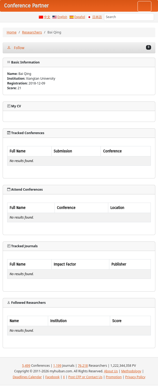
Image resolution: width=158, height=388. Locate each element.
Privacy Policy (135, 377)
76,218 (83, 365)
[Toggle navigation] (144, 6)
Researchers (32, 32)
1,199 (57, 365)
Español (79, 17)
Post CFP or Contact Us (85, 377)
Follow (79, 47)
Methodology (131, 371)
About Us (111, 371)
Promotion (114, 377)
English (62, 17)
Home (11, 32)
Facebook (52, 377)
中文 (47, 17)
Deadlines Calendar (27, 377)
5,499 (26, 365)
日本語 (97, 17)
